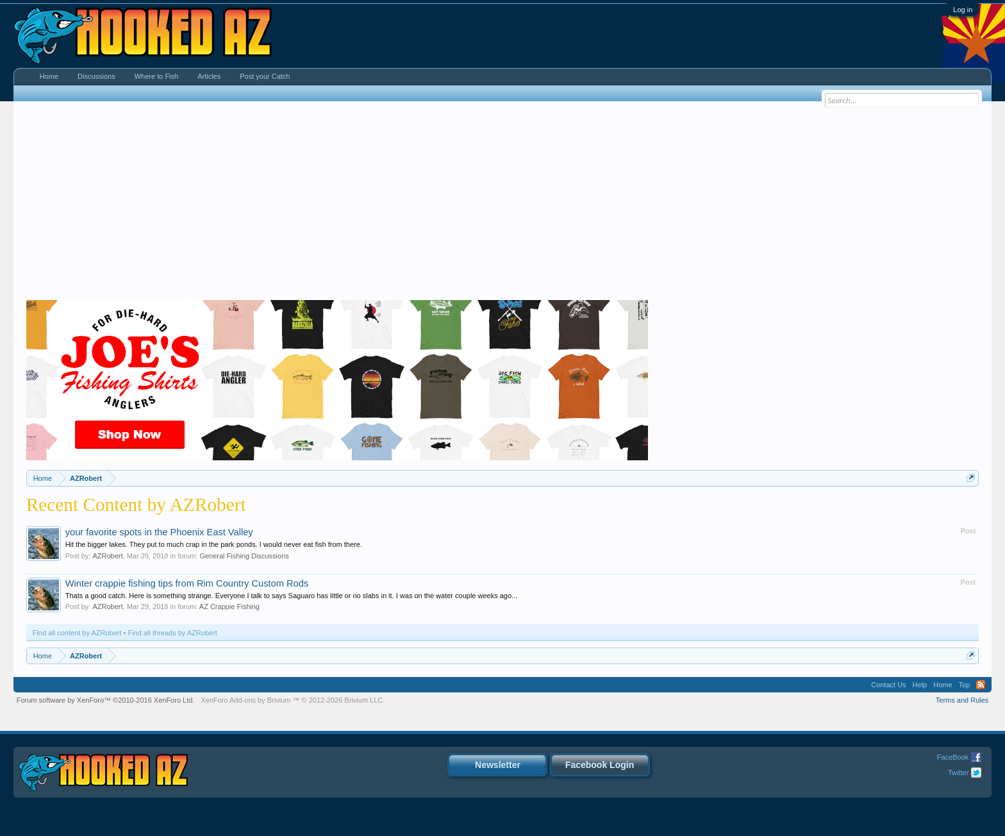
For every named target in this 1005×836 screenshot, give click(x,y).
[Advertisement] (502, 204)
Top (964, 685)
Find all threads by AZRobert (172, 633)
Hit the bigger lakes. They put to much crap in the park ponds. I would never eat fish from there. (213, 544)
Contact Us (888, 685)
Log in (962, 9)
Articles (208, 76)
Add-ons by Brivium (293, 700)
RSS (980, 684)
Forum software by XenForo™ (106, 700)
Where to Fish (156, 76)
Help (920, 685)
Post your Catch (265, 76)
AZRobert (107, 556)
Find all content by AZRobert (77, 633)
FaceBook (953, 757)
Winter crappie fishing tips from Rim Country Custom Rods (187, 583)
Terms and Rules (962, 700)
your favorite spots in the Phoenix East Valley (159, 532)
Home (49, 76)
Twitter (958, 772)
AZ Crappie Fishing (229, 606)
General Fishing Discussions (243, 556)
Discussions (96, 76)
